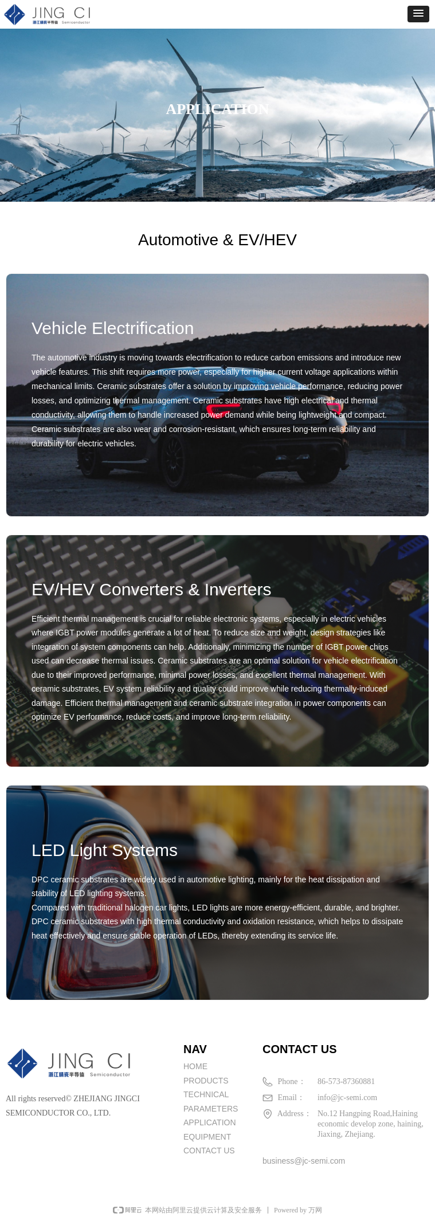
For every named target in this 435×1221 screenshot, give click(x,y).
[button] (418, 14)
